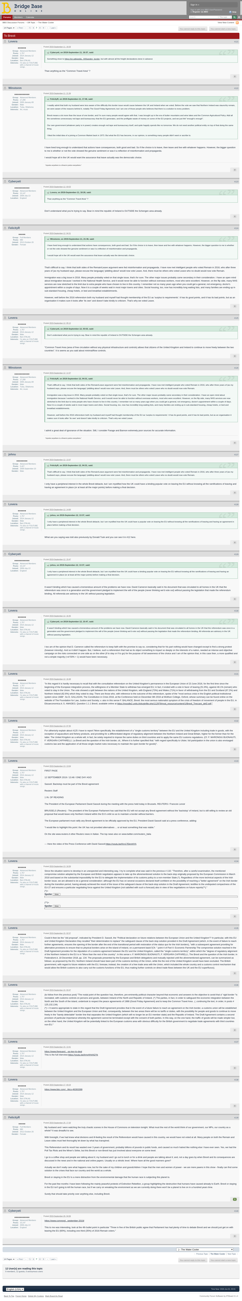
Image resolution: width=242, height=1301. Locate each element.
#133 (236, 761)
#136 (236, 985)
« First (20, 28)
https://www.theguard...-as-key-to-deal (63, 1051)
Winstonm (15, 88)
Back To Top (9, 1296)
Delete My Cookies (36, 1296)
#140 (236, 1211)
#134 (236, 861)
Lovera (12, 41)
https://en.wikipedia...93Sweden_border (82, 59)
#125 (236, 318)
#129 (236, 554)
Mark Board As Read (54, 1296)
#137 (236, 1042)
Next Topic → (233, 1254)
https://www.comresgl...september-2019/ (64, 1220)
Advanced (239, 17)
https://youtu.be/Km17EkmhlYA (121, 844)
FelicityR (14, 228)
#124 (236, 228)
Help (232, 12)
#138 (236, 1080)
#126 (236, 368)
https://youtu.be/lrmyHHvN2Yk (83, 1054)
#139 (236, 1118)
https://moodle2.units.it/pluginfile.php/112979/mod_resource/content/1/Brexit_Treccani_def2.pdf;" (165, 703)
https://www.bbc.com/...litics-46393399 (63, 1089)
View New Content (226, 22)
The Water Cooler (46, 22)
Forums (7, 17)
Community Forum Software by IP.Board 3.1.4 (219, 1296)
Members (18, 17)
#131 (236, 674)
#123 (236, 182)
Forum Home (21, 1296)
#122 (236, 88)
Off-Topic (31, 22)
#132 (236, 721)
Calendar (30, 17)
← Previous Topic (201, 1254)
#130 (236, 611)
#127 (236, 455)
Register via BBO (200, 12)
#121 (236, 42)
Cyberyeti (14, 181)
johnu (12, 454)
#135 (236, 928)
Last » (53, 28)
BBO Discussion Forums (13, 22)
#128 (236, 504)
